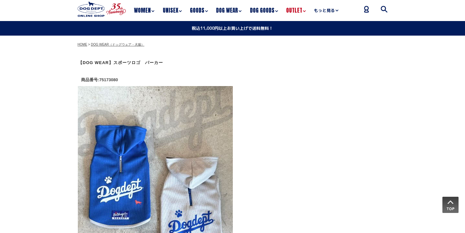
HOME (82, 44)
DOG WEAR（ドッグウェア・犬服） (117, 44)
